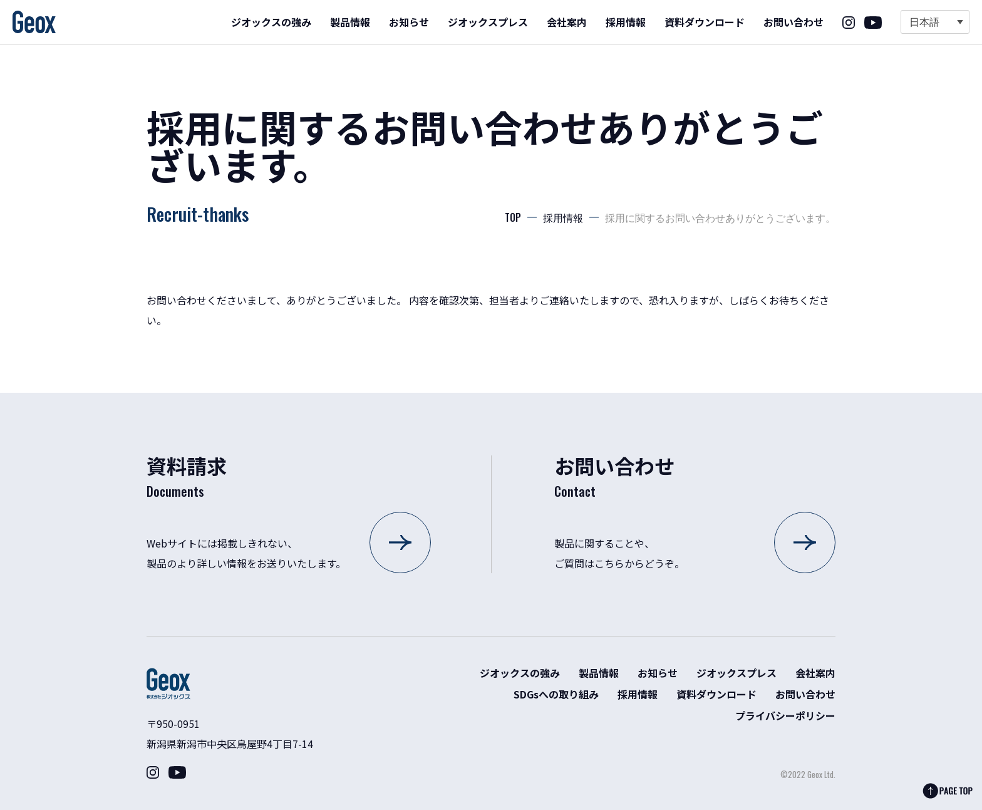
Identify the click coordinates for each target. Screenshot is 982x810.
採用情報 (626, 21)
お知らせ (409, 21)
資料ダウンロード (704, 21)
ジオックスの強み (271, 21)
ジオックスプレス (488, 21)
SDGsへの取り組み (556, 694)
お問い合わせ (793, 21)
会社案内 (567, 21)
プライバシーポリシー (785, 715)
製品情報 (350, 21)
